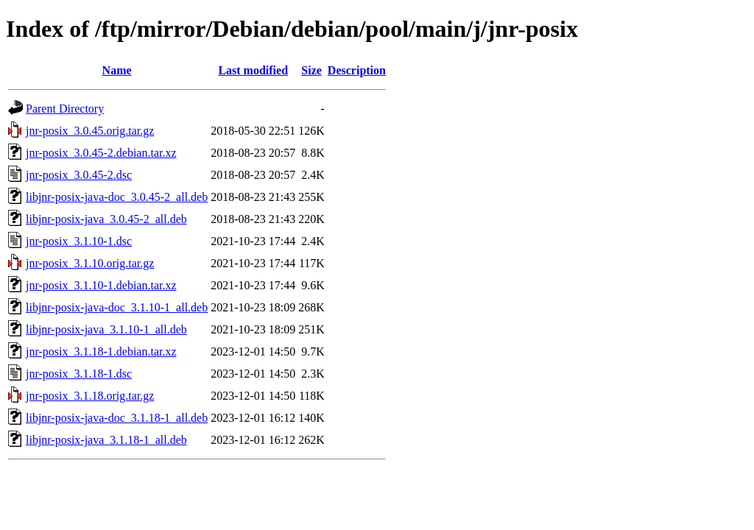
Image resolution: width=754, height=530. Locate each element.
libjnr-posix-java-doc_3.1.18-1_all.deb (117, 417)
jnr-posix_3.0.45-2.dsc (79, 175)
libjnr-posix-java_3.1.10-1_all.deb (106, 329)
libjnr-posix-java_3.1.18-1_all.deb (106, 440)
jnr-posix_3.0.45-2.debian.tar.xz (101, 152)
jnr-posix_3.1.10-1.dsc (79, 241)
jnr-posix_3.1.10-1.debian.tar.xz (101, 285)
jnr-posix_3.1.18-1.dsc (79, 373)
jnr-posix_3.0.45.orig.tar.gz (90, 130)
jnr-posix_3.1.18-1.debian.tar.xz (101, 351)
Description (357, 70)
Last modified (253, 70)
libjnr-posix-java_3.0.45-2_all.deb (106, 219)
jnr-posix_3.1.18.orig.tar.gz (90, 395)
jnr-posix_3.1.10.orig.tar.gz (90, 263)
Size (311, 70)
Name (117, 70)
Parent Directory (65, 108)
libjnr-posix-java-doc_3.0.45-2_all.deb (117, 197)
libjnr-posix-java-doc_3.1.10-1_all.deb (117, 307)
